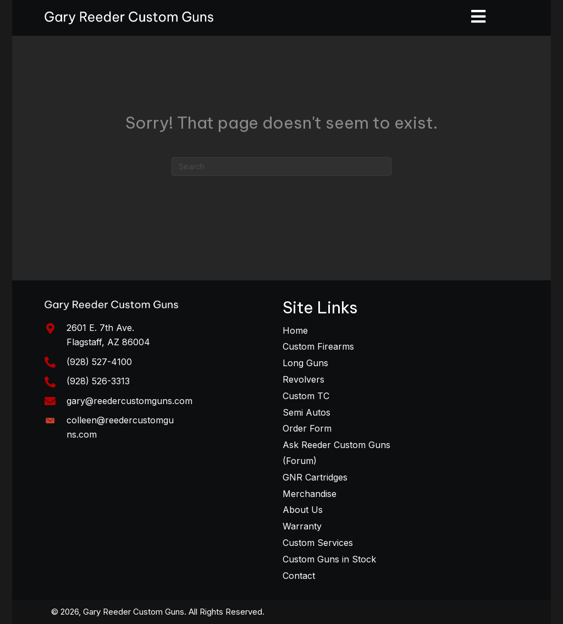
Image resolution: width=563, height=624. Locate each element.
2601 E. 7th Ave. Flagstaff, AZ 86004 (108, 334)
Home (295, 330)
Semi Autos (306, 412)
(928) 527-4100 (99, 361)
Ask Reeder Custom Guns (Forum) (336, 452)
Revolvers (303, 379)
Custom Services (318, 542)
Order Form (307, 428)
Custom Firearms (318, 346)
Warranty (302, 526)
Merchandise (309, 493)
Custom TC (306, 395)
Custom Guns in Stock (329, 559)
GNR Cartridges (315, 477)
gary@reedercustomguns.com (129, 400)
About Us (303, 509)
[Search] (281, 166)
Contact (299, 575)
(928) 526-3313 (98, 380)
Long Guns (305, 362)
